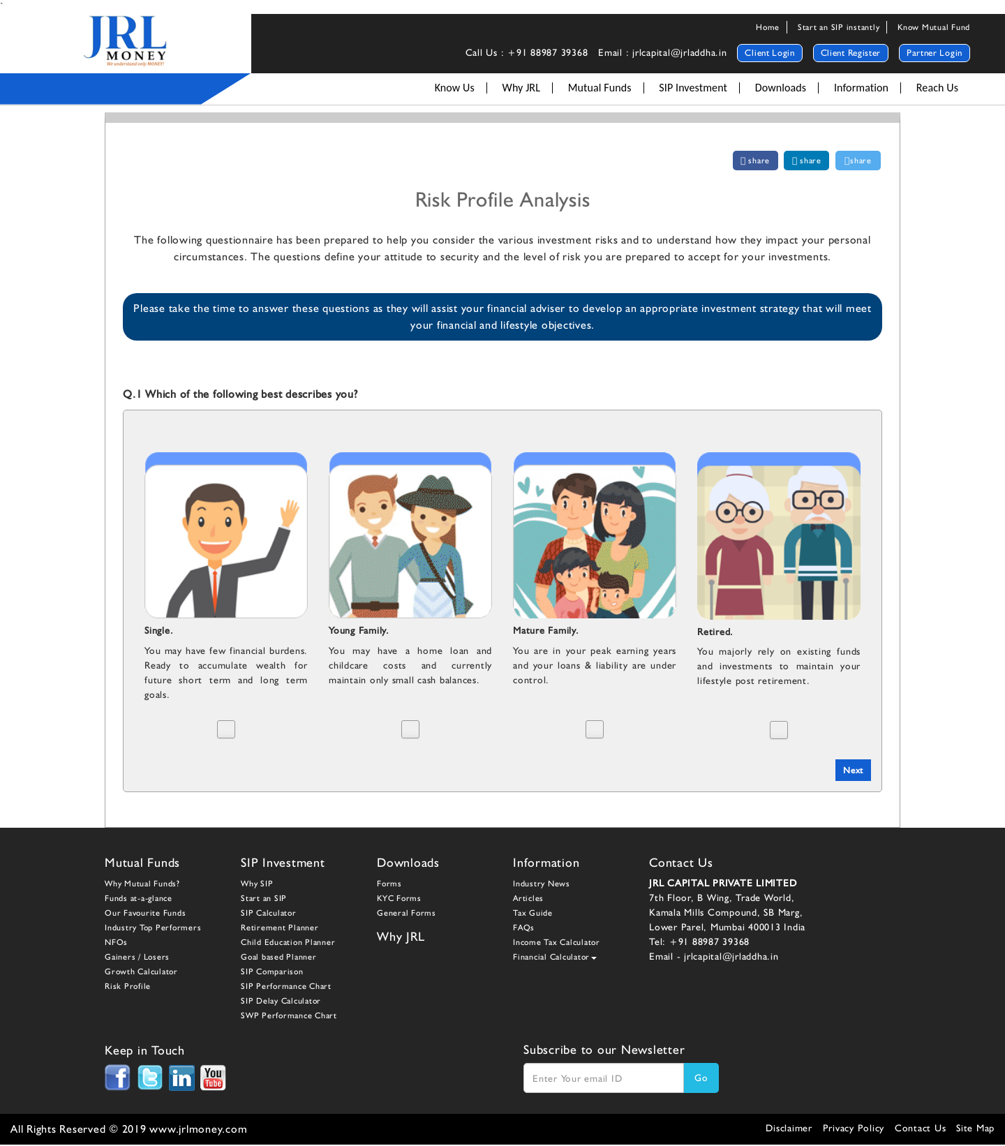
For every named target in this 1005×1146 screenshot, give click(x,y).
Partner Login (934, 52)
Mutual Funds (600, 88)
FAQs (524, 929)
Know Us (455, 88)
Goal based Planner (279, 958)
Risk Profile (128, 987)
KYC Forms (399, 900)
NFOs (116, 943)
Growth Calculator (141, 973)
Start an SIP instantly (839, 27)
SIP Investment (693, 88)
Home (768, 27)
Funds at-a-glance (138, 900)
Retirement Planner (280, 929)
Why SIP (257, 885)
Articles (528, 900)
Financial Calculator (555, 958)
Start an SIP (264, 900)
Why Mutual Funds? (142, 885)
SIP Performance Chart (286, 987)
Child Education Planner (288, 943)
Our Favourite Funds (145, 914)
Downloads (780, 88)
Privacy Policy (854, 1129)
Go (701, 1079)
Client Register (851, 52)
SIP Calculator (269, 914)
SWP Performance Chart (289, 1017)
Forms (389, 885)
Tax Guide (533, 914)
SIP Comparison (272, 973)
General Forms (406, 914)
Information (861, 88)
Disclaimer (789, 1129)
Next (851, 770)
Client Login (769, 52)
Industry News (541, 885)
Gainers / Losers (137, 958)
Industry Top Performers (153, 929)
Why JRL (521, 88)
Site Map (975, 1129)
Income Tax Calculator (556, 943)
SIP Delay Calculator (281, 1002)
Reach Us (937, 88)
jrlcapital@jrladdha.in (731, 957)
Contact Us (920, 1129)
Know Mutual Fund (934, 27)
